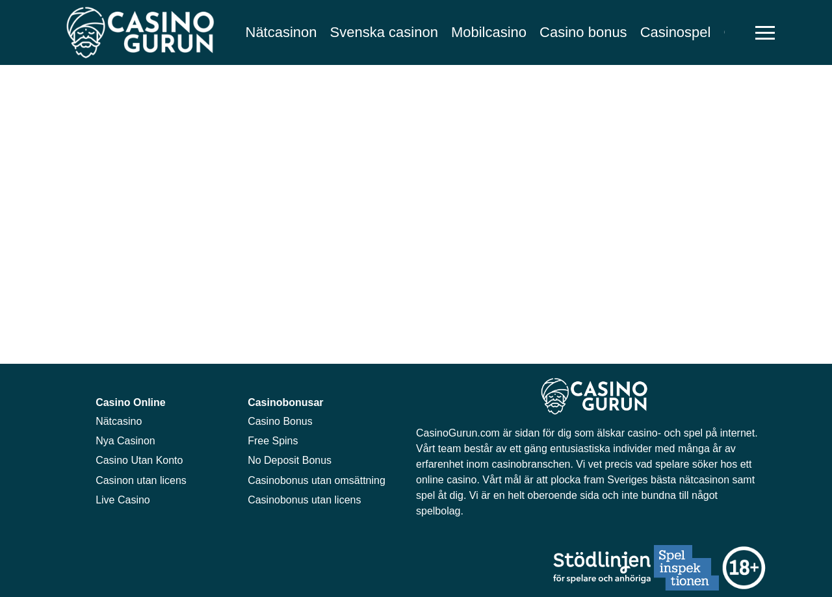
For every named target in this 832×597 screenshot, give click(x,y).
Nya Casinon (125, 440)
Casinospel (675, 32)
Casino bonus (583, 32)
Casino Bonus (280, 421)
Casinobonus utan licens (304, 499)
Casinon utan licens (141, 480)
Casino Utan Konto (139, 460)
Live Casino (123, 499)
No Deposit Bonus (290, 460)
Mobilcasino (488, 32)
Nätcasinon (281, 32)
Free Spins (273, 440)
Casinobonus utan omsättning (316, 480)
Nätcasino (119, 421)
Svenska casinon (384, 32)
